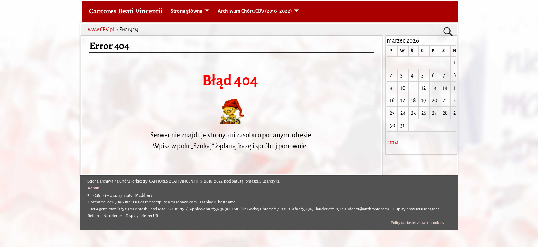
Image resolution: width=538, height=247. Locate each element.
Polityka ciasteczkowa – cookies (417, 223)
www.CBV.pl (101, 29)
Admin (93, 188)
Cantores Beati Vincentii (126, 11)
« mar (392, 142)
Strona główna (186, 11)
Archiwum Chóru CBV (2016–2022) (255, 11)
